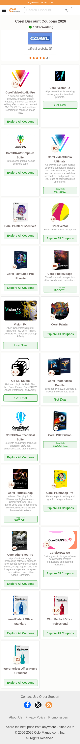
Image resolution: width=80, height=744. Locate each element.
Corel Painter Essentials (20, 226)
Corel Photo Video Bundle (60, 383)
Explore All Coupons (20, 121)
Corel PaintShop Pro (59, 492)
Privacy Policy (35, 717)
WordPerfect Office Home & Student (20, 671)
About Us (15, 717)
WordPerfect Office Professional (59, 621)
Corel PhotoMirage (59, 273)
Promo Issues (58, 717)
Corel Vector (60, 226)
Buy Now (20, 345)
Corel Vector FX (59, 87)
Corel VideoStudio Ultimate (60, 159)
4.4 (48, 58)
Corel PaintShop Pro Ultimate (20, 276)
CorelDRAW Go (60, 552)
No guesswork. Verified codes (40, 2)
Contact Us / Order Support (40, 696)
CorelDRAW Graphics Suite (20, 155)
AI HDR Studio (20, 380)
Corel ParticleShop (20, 492)
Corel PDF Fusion (59, 435)
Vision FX (20, 324)
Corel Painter (59, 324)
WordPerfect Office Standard (20, 621)
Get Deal (60, 105)
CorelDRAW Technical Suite (20, 437)
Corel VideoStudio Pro (20, 92)
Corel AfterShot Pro (20, 554)
